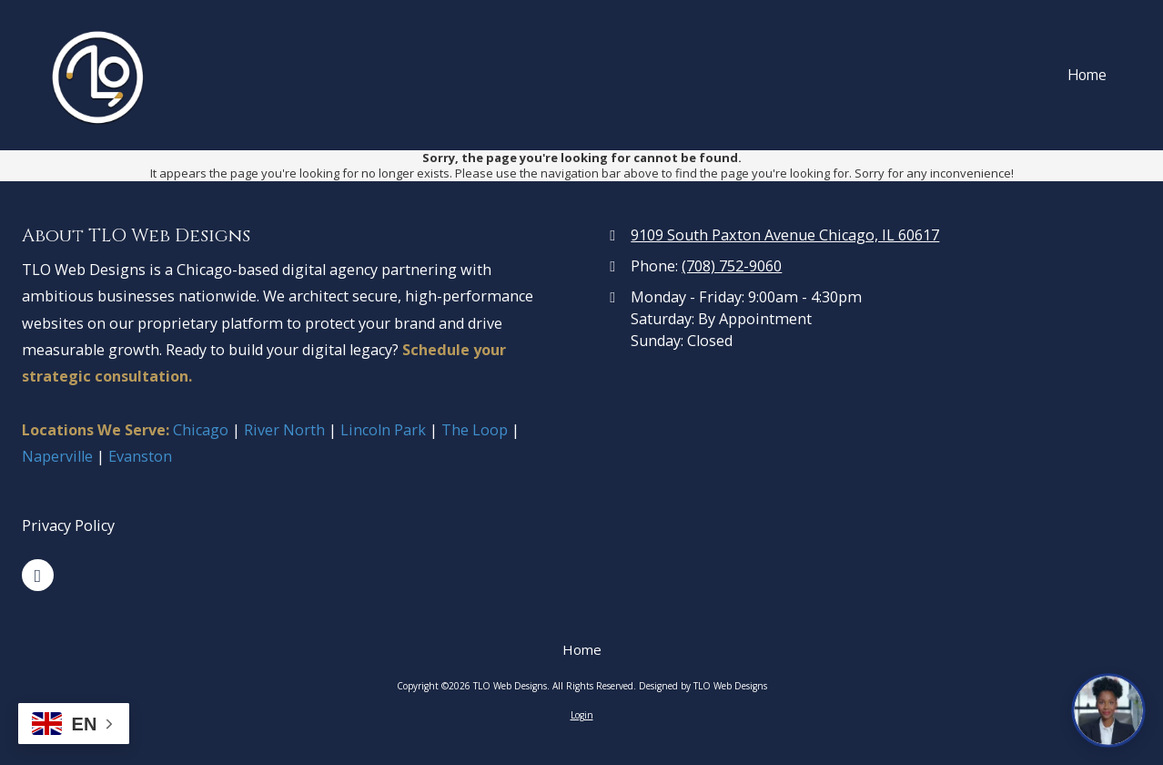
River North (284, 430)
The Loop (474, 430)
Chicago (202, 430)
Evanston (140, 456)
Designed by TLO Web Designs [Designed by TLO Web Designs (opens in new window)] (703, 685)
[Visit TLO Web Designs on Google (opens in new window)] (38, 575)
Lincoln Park (381, 430)
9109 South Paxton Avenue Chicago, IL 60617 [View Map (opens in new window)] (785, 235)
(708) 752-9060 (732, 266)
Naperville (57, 456)
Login (582, 715)
